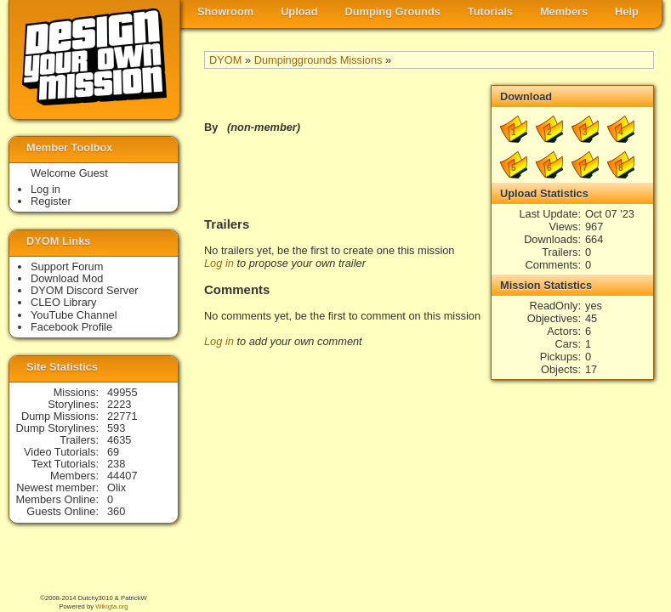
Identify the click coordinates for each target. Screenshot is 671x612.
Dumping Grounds (393, 11)
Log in (219, 263)
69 (113, 451)
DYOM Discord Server (85, 290)
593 (116, 428)
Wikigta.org (111, 606)
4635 (119, 440)
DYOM (225, 60)
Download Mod (67, 278)
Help (627, 11)
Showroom (225, 11)
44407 (122, 475)
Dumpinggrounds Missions (318, 60)
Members (564, 11)
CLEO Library (64, 302)
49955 (122, 392)
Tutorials (490, 11)
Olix (116, 487)
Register (51, 201)
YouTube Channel (74, 315)
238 (116, 463)
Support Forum (67, 266)
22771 (122, 416)
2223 (119, 404)
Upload (299, 11)
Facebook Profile (71, 326)
